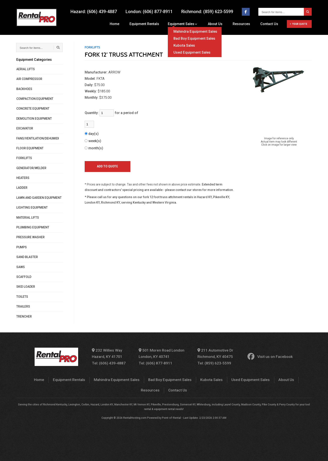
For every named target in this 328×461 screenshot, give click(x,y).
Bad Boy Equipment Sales (156, 378)
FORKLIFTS (24, 158)
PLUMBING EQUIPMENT (32, 227)
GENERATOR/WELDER (31, 168)
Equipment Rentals (148, 24)
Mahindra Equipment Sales (106, 378)
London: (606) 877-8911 (149, 11)
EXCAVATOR (24, 128)
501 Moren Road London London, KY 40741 (162, 353)
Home (120, 24)
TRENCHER (24, 316)
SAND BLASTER (27, 257)
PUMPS (21, 247)
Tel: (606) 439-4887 (112, 362)
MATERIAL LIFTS (27, 217)
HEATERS (22, 178)
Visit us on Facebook (266, 356)
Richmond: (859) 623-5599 (207, 11)
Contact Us (269, 24)
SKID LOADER (25, 286)
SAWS (20, 267)
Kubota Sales (195, 378)
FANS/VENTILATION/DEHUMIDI (37, 138)
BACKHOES (24, 89)
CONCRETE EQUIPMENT (32, 108)
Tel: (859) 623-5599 (212, 362)
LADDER (21, 187)
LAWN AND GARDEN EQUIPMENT (39, 197)
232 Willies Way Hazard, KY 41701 (111, 353)
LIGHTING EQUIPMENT (32, 207)
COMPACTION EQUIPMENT (34, 98)
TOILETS (22, 296)
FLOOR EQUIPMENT (30, 148)
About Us (218, 24)
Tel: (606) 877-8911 (156, 362)
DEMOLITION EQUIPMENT (34, 118)
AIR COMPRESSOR (29, 79)
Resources (243, 24)
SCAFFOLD (23, 277)
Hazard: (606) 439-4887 (94, 11)
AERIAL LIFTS (25, 69)
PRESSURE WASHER (30, 237)
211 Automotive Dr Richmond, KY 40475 (213, 353)
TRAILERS (23, 306)
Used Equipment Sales (233, 378)
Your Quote (298, 24)
